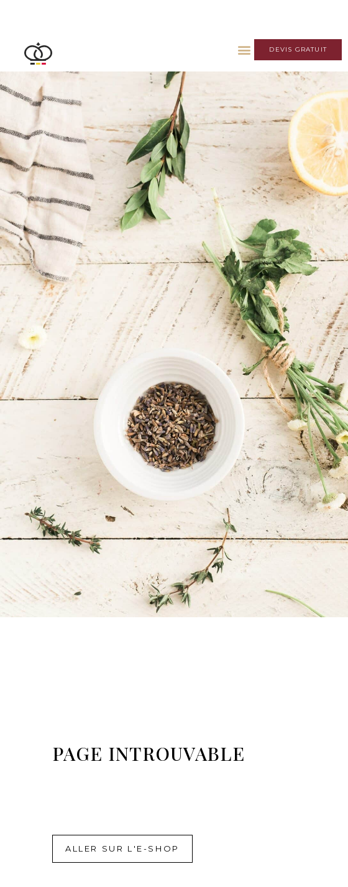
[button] (244, 49)
